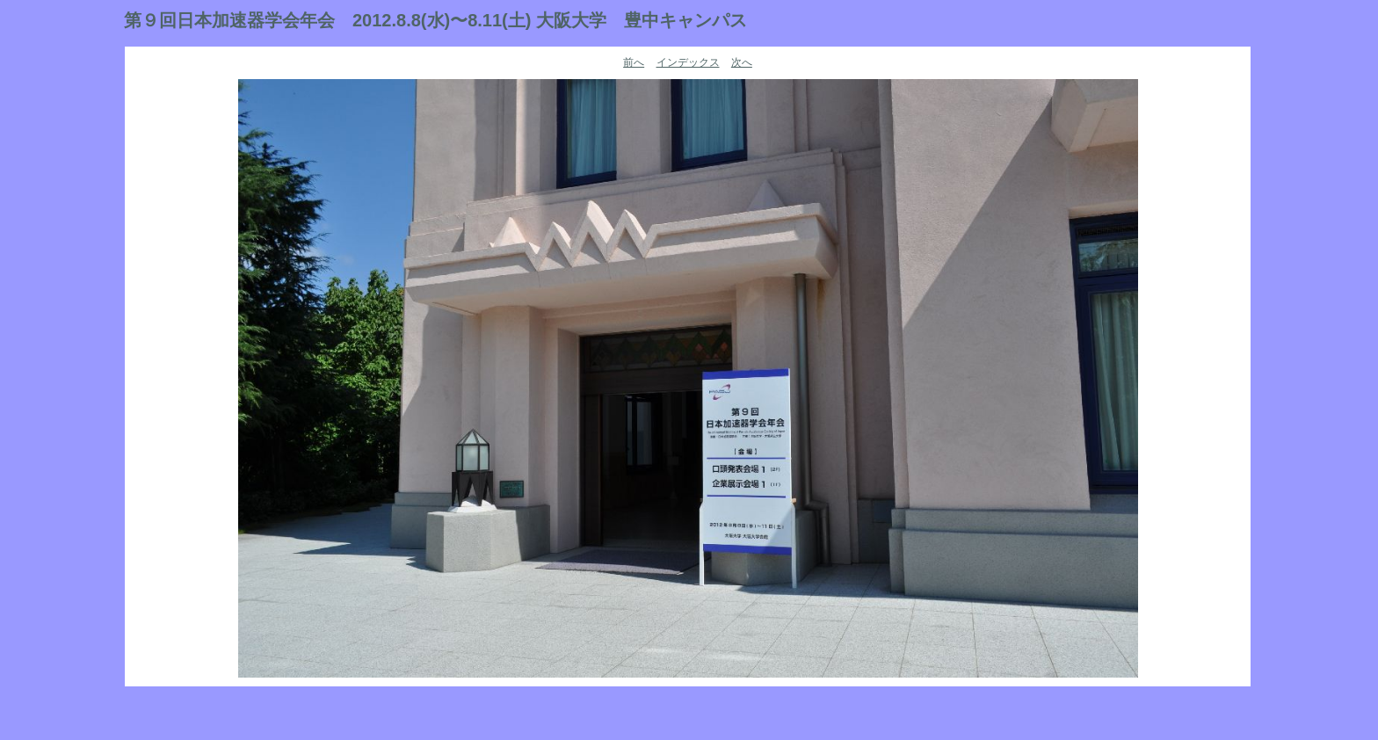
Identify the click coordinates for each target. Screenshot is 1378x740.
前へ (633, 62)
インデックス (688, 62)
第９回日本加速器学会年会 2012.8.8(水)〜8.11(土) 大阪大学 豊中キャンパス (435, 20)
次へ (741, 62)
